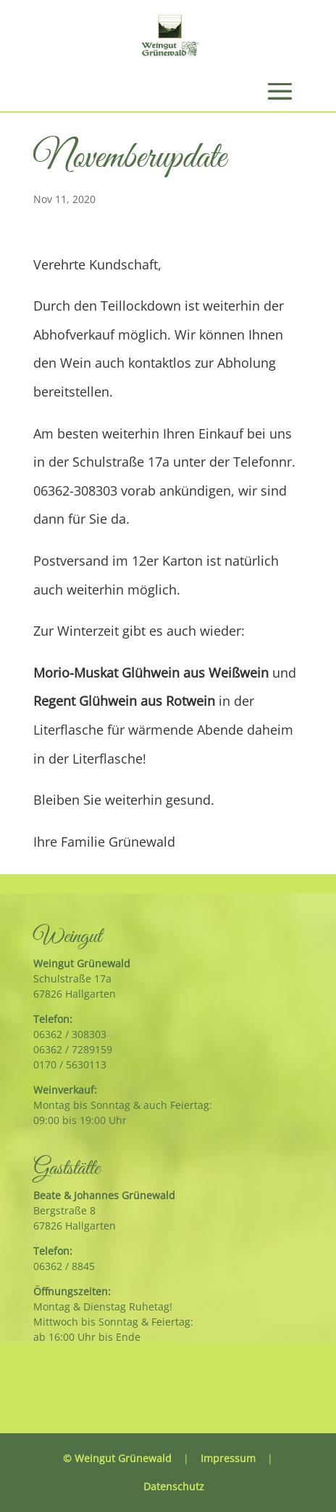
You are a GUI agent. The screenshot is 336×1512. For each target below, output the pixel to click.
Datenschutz (173, 1486)
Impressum (228, 1458)
